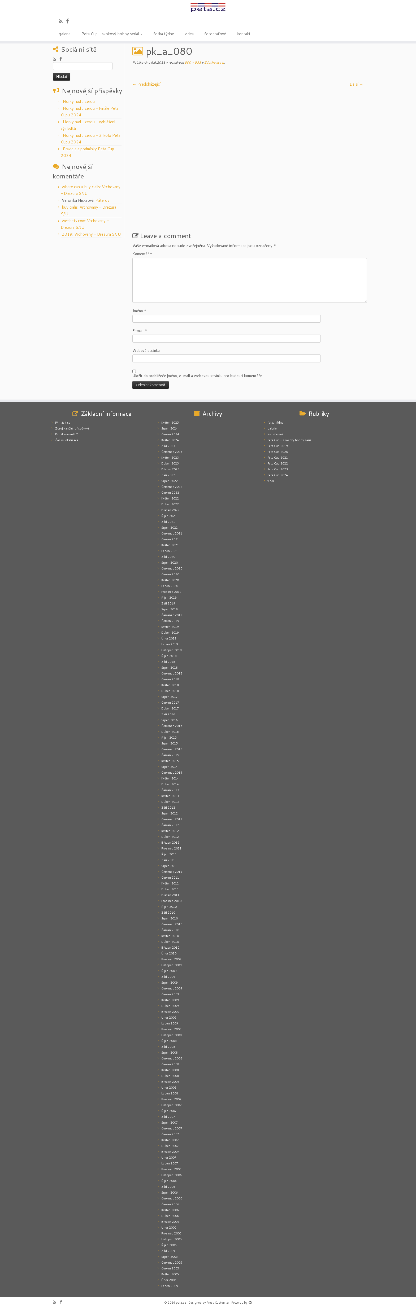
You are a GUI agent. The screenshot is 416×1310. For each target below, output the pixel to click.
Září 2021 (168, 522)
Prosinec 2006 (171, 1169)
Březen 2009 (170, 1012)
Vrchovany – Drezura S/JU (97, 234)
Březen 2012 (170, 842)
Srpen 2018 (169, 667)
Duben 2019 (170, 632)
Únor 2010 (168, 953)
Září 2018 (168, 662)
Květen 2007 (170, 1140)
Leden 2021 (169, 551)
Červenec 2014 (171, 772)
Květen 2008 (170, 1070)
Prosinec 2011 (171, 848)
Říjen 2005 (169, 1245)
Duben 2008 (170, 1076)
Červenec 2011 (171, 872)
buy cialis (70, 207)
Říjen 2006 (169, 1181)
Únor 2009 (168, 1017)
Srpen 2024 (169, 428)
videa (189, 33)
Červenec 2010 (171, 924)
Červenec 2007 (171, 1128)
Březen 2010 (170, 947)
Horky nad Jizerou (79, 101)
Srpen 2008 (169, 1052)
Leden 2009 (169, 1023)
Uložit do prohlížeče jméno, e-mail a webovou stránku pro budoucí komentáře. (197, 375)
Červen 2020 (170, 574)
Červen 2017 (170, 702)
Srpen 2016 (169, 720)
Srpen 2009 (169, 982)
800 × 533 (192, 62)
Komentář (142, 253)
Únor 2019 (168, 638)
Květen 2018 (170, 685)
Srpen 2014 (169, 767)
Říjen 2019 (169, 597)
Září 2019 (168, 603)
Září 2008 (168, 1047)
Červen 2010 (170, 930)
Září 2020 (168, 557)
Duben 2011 (170, 889)
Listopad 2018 (171, 650)
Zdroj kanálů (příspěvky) (72, 428)
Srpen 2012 (169, 813)
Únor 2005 (168, 1280)
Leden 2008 (169, 1093)
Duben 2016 (170, 732)
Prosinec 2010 (171, 901)
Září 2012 (168, 807)
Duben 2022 (170, 504)
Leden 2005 (169, 1286)
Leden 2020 (169, 586)
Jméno (139, 310)
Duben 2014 (170, 784)
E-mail (139, 330)
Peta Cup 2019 (277, 446)
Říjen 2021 (169, 516)
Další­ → (356, 84)
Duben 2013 (170, 802)
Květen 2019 (170, 627)
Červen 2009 (170, 994)
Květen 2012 (170, 831)
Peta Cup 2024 (277, 475)
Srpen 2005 (169, 1257)
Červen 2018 (170, 679)
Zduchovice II (213, 62)
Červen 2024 (170, 434)
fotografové (215, 33)
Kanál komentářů (66, 434)
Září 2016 (168, 714)
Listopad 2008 (171, 1035)
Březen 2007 (170, 1152)
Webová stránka (146, 350)
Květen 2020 (170, 580)
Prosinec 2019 (171, 592)
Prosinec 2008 (171, 1029)
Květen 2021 (170, 545)
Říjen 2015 (169, 737)
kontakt (243, 33)
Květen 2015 (170, 761)
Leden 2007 (169, 1163)
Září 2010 (168, 912)
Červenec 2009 (171, 988)
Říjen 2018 (169, 656)
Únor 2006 (168, 1227)
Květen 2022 (170, 498)
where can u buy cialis (81, 187)
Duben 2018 (170, 691)
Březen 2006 (170, 1222)
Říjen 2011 (169, 854)
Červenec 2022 (171, 487)
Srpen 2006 (169, 1192)
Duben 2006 (170, 1216)
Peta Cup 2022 (277, 463)
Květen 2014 (170, 778)
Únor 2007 (168, 1157)
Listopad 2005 (171, 1239)
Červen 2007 (170, 1134)
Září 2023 (168, 446)
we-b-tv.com (73, 221)
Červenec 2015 (171, 749)
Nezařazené (275, 434)
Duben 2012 (170, 837)
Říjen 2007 (169, 1111)
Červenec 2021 (171, 533)
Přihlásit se (62, 422)
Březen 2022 (170, 510)
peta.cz (181, 1302)
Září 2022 (168, 475)
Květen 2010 (170, 936)
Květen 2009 (170, 1000)
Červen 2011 (170, 877)
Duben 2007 (170, 1146)
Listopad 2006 (171, 1175)
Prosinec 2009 (171, 959)
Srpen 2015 (169, 743)
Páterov (102, 200)
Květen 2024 (170, 440)
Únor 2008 (168, 1087)
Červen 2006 (170, 1204)
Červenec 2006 (171, 1198)
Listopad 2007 (171, 1105)
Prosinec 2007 (171, 1099)
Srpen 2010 (169, 918)
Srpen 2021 (169, 527)
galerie (65, 33)
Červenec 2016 (171, 726)
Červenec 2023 (171, 452)
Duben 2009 (170, 1006)
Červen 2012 (170, 825)
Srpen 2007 (169, 1122)
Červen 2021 (170, 539)
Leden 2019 (169, 644)
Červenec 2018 (171, 673)
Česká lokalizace (66, 440)
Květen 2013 (170, 796)
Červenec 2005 (171, 1262)
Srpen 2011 (169, 866)
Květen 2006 (170, 1210)
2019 (67, 234)
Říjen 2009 (169, 971)
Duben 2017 (170, 708)
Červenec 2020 (171, 568)
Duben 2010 (170, 942)
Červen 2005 (170, 1268)
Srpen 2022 (169, 481)
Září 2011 (168, 860)
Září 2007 (168, 1117)
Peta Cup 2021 (277, 457)
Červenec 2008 (171, 1058)
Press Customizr (218, 1302)
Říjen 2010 (169, 907)
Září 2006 (168, 1187)
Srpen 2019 (169, 609)
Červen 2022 (170, 492)
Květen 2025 (170, 422)
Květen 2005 (170, 1274)
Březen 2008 (170, 1082)
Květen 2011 (170, 883)
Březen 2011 (170, 895)
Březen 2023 (170, 469)
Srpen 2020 (169, 562)
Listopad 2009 (171, 965)
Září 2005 (168, 1251)
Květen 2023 (170, 457)
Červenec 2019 (171, 615)
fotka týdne (163, 33)
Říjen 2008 (169, 1041)
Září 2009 (168, 977)
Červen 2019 (170, 621)
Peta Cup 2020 (277, 452)
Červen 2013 (170, 790)
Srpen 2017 (169, 697)
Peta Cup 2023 (277, 469)
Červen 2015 (170, 755)
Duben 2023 (170, 463)
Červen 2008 (170, 1064)
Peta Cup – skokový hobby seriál (112, 33)
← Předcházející (146, 84)
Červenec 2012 (171, 819)
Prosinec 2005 (171, 1233)
